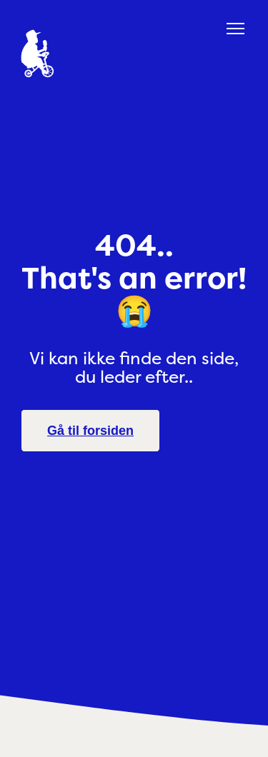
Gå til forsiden (90, 430)
